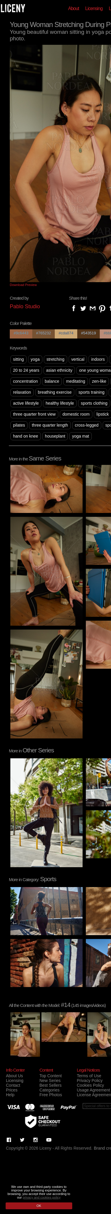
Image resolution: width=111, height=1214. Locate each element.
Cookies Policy (90, 1085)
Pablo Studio (25, 306)
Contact (13, 1085)
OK (38, 1205)
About (73, 8)
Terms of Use (89, 1075)
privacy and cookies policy (42, 1197)
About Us (14, 1075)
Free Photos (50, 1094)
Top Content (50, 1075)
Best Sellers (50, 1085)
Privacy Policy (89, 1080)
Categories (49, 1090)
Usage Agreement (93, 1090)
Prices (11, 1090)
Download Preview (23, 285)
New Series (50, 1080)
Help (10, 1094)
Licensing (94, 8)
